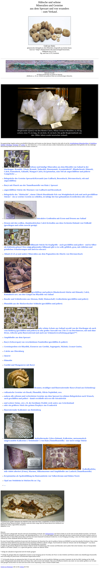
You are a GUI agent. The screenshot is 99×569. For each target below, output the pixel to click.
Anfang (22, 567)
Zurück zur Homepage (7, 567)
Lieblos (23, 145)
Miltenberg (9, 145)
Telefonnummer (49, 533)
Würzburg (15, 145)
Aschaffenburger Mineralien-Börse (79, 143)
